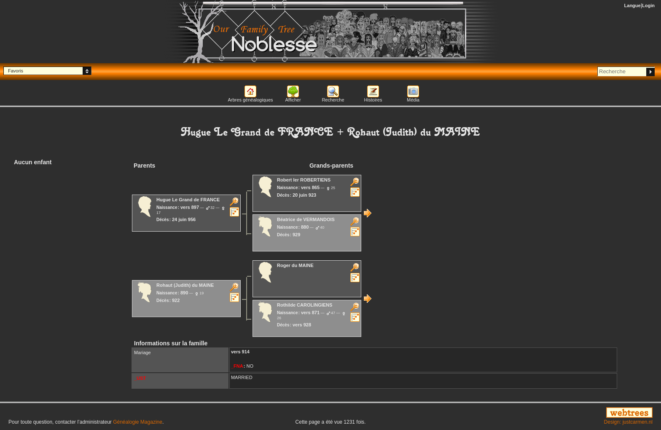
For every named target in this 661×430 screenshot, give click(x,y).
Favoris (15, 70)
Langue (632, 5)
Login (648, 5)
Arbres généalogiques (250, 99)
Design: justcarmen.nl (628, 422)
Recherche (333, 99)
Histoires (373, 99)
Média (413, 99)
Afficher (293, 99)
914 (246, 351)
